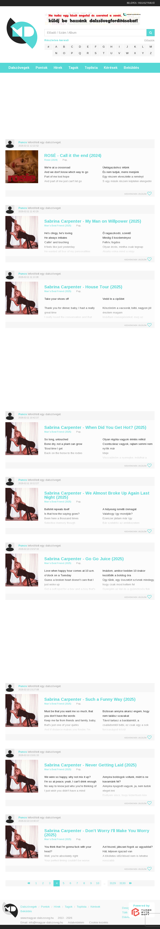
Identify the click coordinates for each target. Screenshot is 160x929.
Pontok (41, 67)
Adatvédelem (76, 922)
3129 (113, 883)
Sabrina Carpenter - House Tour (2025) (83, 287)
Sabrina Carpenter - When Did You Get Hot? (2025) (95, 427)
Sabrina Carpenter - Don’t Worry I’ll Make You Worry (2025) (96, 832)
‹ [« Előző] (30, 883)
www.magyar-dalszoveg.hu (37, 917)
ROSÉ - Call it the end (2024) (72, 155)
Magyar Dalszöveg (22, 33)
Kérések (111, 67)
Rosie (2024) (51, 160)
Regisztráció (146, 3)
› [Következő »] (132, 883)
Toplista (91, 67)
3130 (122, 883)
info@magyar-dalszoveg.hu (46, 922)
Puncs (22, 142)
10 (97, 883)
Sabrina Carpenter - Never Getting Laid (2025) (90, 765)
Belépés (131, 3)
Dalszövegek (18, 67)
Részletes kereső (56, 40)
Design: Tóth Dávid (125, 910)
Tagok (73, 67)
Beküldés (131, 67)
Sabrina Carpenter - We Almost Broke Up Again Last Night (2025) (96, 495)
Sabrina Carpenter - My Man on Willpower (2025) (92, 221)
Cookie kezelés (98, 922)
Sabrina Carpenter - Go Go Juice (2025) (84, 558)
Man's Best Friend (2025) (57, 225)
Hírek (58, 67)
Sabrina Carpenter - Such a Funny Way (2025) (90, 699)
